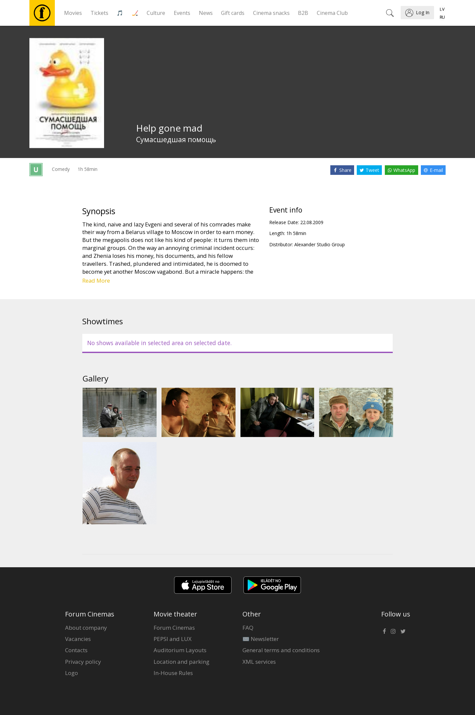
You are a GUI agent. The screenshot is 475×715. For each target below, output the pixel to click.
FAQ (247, 627)
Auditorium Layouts (180, 650)
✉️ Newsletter (260, 639)
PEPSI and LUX (173, 639)
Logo (71, 673)
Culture (156, 13)
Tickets (99, 13)
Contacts (76, 650)
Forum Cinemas (174, 627)
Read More (96, 280)
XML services (259, 661)
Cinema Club (332, 13)
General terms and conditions (281, 650)
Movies (73, 13)
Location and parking (181, 661)
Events (182, 13)
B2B (303, 13)
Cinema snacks (271, 13)
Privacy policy (83, 661)
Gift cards (232, 13)
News (206, 13)
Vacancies (78, 639)
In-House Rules (173, 673)
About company (86, 627)
